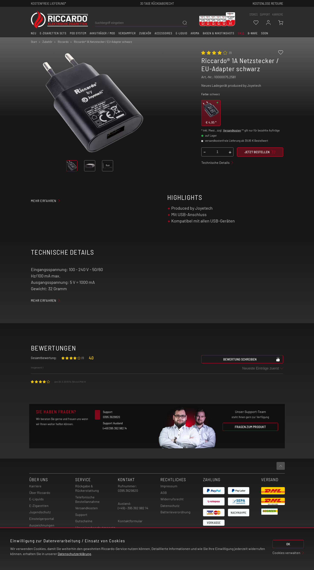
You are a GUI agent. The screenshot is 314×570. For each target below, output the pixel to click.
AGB (163, 493)
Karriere (277, 14)
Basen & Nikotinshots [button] (218, 33)
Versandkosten (232, 130)
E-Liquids (36, 499)
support (265, 14)
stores (253, 14)
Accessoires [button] (164, 33)
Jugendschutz (40, 512)
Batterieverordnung (175, 512)
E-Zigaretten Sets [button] (53, 33)
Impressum (168, 486)
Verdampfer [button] (127, 33)
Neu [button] (33, 33)
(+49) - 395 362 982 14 (133, 508)
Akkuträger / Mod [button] (102, 33)
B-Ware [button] (253, 33)
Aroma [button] (195, 33)
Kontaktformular (130, 521)
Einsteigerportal (41, 519)
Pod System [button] (78, 33)
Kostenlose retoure (268, 3)
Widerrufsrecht (172, 499)
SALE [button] (241, 33)
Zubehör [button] (145, 33)
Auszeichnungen (41, 525)
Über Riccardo (39, 493)
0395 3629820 (128, 490)
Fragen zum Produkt (250, 427)
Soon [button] (264, 33)
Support (81, 514)
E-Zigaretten (39, 506)
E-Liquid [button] (181, 33)
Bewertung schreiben (251, 359)
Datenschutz (169, 506)
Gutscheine (83, 521)
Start (34, 41)
